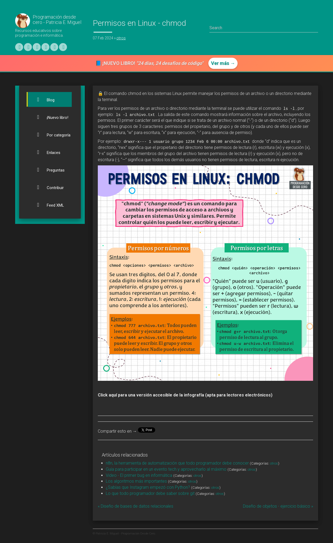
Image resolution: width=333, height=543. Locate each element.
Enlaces (45, 152)
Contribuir (47, 187)
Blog (42, 99)
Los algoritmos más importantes (136, 481)
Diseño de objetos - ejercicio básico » (278, 506)
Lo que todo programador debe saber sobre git (150, 493)
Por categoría (50, 134)
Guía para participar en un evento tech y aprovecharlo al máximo (166, 469)
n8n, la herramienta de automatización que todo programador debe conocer (177, 463)
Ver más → (223, 63)
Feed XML (47, 204)
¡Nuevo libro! (49, 117)
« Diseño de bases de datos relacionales (135, 506)
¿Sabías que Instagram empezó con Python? (148, 487)
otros (121, 38)
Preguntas (48, 169)
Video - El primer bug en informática (139, 475)
